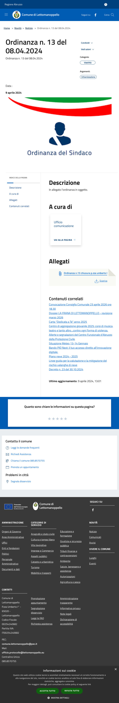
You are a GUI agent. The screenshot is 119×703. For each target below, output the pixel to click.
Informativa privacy (70, 608)
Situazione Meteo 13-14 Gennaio (68, 343)
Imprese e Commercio (42, 551)
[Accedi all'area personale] (105, 4)
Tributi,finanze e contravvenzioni (68, 553)
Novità (17, 28)
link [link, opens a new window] (89, 684)
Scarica (100, 281)
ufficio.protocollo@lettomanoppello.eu (23, 652)
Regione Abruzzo (13, 4)
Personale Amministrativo (10, 561)
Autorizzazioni (67, 576)
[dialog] (59, 684)
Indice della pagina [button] (18, 177)
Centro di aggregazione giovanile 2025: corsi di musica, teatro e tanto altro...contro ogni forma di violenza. (81, 328)
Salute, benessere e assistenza (70, 569)
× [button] (115, 669)
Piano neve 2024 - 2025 (63, 356)
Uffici (4, 542)
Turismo (35, 567)
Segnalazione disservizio (38, 610)
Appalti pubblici (39, 556)
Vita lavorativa (38, 545)
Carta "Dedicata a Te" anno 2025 (68, 322)
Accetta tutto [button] (47, 691)
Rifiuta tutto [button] (72, 690)
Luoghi (92, 558)
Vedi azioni (88, 49)
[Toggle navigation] (6, 14)
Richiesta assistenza (41, 624)
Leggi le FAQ (37, 618)
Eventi (92, 563)
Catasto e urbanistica (42, 562)
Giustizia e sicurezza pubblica (71, 543)
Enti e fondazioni (11, 548)
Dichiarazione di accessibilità (68, 622)
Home (7, 28)
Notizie (29, 28)
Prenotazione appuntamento (38, 601)
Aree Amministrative (13, 537)
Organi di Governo (11, 531)
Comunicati (95, 537)
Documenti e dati (11, 569)
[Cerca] (112, 15)
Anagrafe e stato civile (43, 534)
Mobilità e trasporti (41, 573)
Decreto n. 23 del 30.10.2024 (66, 369)
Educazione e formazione (67, 533)
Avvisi (92, 542)
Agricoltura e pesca (70, 582)
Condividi (87, 43)
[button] (59, 697)
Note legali (65, 614)
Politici (5, 554)
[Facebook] (94, 15)
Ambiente (65, 561)
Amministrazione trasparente (69, 601)
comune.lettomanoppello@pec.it (19, 644)
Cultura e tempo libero (43, 539)
